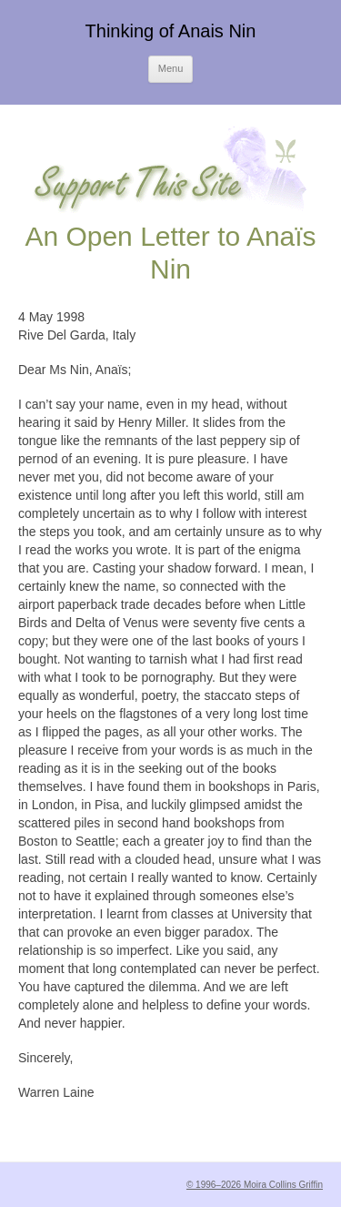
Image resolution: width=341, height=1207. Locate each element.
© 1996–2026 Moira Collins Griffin (254, 1185)
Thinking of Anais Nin (170, 31)
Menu (171, 68)
